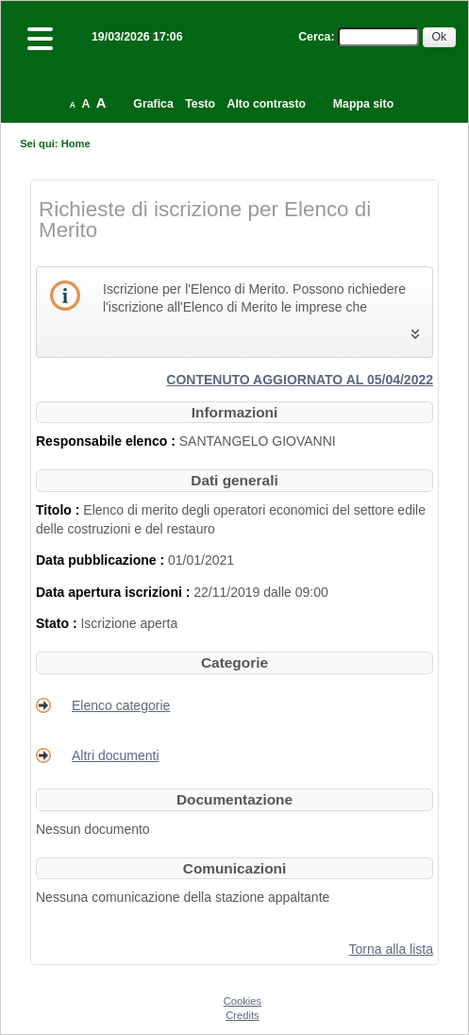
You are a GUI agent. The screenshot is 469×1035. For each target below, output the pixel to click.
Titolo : (59, 510)
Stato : (58, 623)
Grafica (153, 103)
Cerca (314, 36)
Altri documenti (115, 755)
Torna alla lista (391, 949)
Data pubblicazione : (102, 560)
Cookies (242, 1001)
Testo (200, 103)
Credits (242, 1015)
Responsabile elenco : (107, 441)
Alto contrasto (266, 103)
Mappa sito (363, 103)
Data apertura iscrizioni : (114, 592)
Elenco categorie (121, 705)
